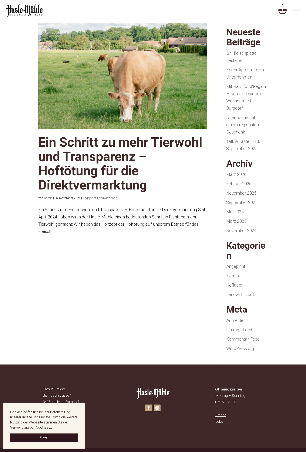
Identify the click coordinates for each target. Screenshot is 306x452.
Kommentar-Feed (243, 339)
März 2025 (236, 221)
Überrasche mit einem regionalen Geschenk (242, 125)
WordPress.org (240, 348)
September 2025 (242, 202)
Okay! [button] (44, 437)
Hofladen (234, 285)
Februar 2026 (239, 183)
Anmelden (236, 320)
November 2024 (241, 230)
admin (48, 198)
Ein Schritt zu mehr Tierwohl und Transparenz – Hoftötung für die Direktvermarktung (120, 164)
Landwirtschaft (107, 198)
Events (232, 275)
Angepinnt (89, 198)
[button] (55, 427)
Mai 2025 (235, 211)
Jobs (219, 421)
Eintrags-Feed (239, 329)
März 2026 (236, 174)
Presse (220, 415)
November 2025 (241, 193)
